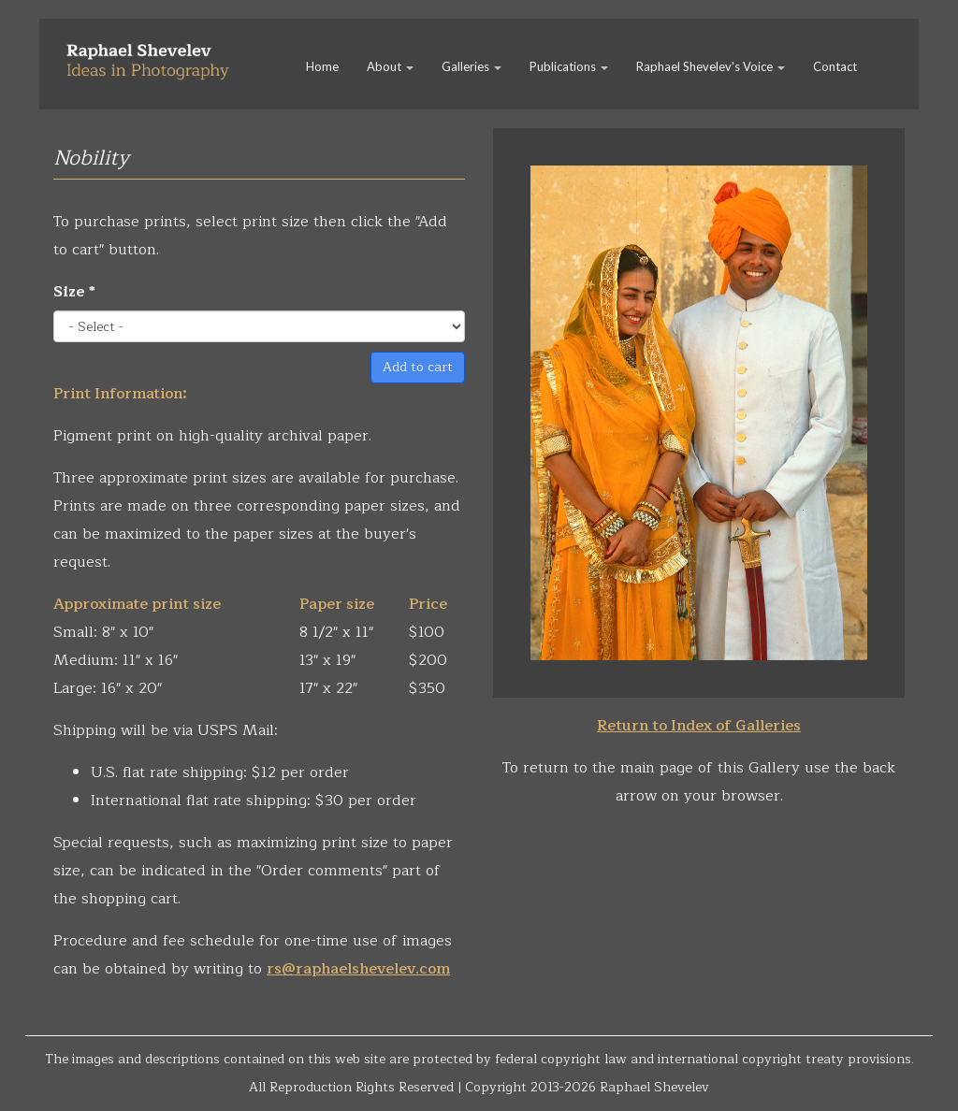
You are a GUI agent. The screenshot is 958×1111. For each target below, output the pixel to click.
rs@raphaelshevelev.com (358, 969)
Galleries (471, 66)
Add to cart (418, 367)
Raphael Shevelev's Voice (710, 66)
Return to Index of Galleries (699, 726)
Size (74, 292)
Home (322, 66)
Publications (569, 66)
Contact (835, 66)
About (390, 66)
